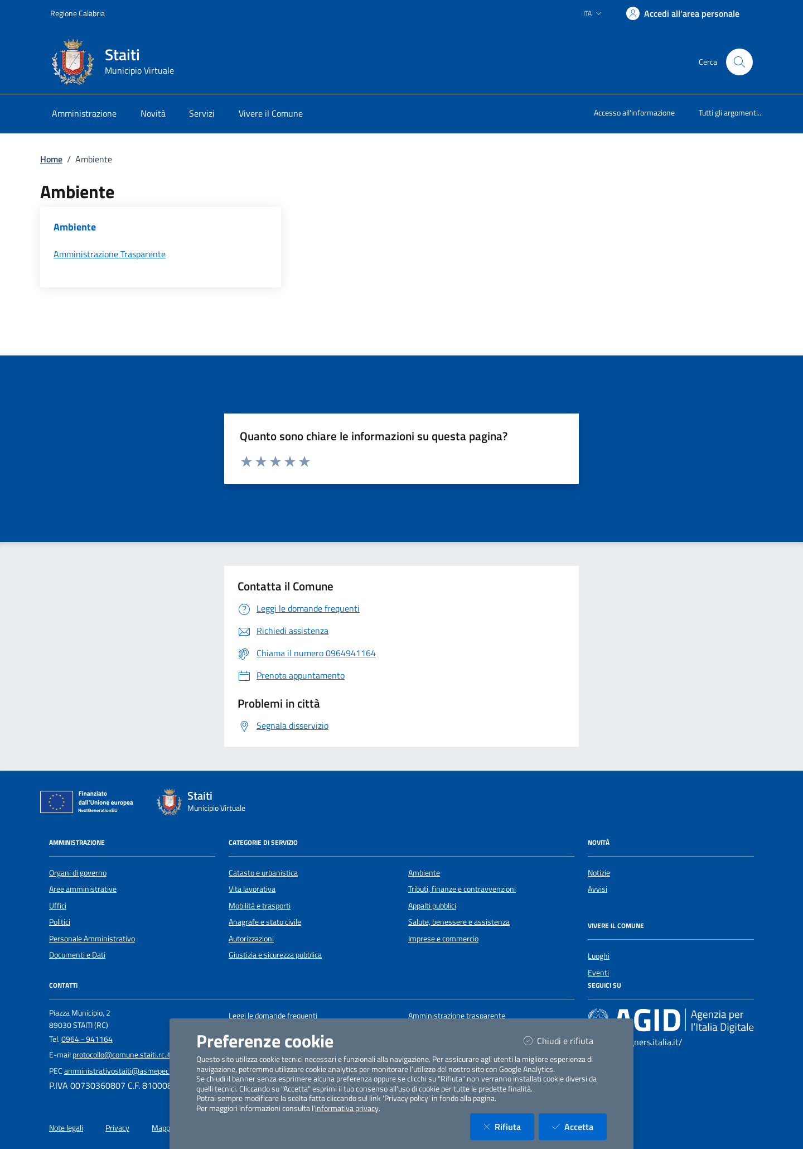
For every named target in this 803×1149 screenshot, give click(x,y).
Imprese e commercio (443, 938)
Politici (59, 922)
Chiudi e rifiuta (565, 1040)
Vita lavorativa (252, 889)
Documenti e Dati (77, 955)
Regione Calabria (77, 13)
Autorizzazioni (251, 938)
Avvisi (597, 889)
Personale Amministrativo (92, 938)
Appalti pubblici (432, 906)
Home (51, 159)
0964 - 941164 (87, 1039)
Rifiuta (508, 1126)
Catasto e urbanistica (263, 873)
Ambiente (424, 873)
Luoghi (598, 956)
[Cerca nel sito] (739, 62)
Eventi (598, 973)
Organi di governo (78, 873)
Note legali (66, 1128)
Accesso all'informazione (634, 112)
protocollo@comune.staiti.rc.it (121, 1055)
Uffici (57, 906)
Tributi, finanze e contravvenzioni (462, 889)
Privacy (117, 1128)
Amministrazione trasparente (456, 1015)
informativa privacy (347, 1108)
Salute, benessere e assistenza (459, 922)
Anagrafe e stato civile (265, 922)
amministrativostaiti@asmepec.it (119, 1071)
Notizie (599, 873)
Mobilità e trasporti (260, 906)
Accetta (579, 1126)
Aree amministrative (83, 889)
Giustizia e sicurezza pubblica (275, 955)
